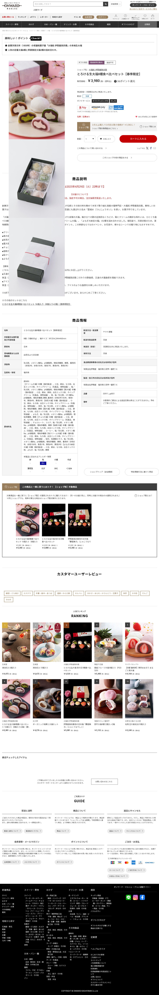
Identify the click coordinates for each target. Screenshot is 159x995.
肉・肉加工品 (51, 895)
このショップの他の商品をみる (115, 158)
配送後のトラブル (32, 831)
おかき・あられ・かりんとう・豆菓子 (102, 593)
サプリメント (78, 957)
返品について (114, 831)
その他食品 (89, 24)
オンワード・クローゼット (143, 5)
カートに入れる (138, 138)
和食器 (101, 898)
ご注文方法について (135, 870)
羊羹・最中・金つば (44, 593)
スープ (50, 946)
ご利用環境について (98, 963)
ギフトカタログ (128, 24)
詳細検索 (114, 4)
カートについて (114, 870)
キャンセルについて (133, 831)
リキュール (77, 919)
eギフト (33, 17)
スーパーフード (76, 955)
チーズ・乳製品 (52, 960)
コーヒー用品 (100, 906)
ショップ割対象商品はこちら (104, 128)
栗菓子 (28, 921)
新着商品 (6, 890)
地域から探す (57, 17)
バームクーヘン (31, 901)
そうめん (40, 970)
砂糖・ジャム (75, 941)
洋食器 (94, 898)
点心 (49, 974)
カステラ (27, 593)
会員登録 (88, 17)
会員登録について (10, 862)
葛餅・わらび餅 (63, 593)
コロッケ (51, 909)
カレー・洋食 (51, 963)
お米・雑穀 (28, 959)
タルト (41, 919)
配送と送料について (11, 831)
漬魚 (54, 917)
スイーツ (27, 895)
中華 (48, 971)
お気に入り (145, 16)
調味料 (71, 933)
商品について (61, 831)
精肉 (49, 898)
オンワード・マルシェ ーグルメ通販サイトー (132, 887)
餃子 (54, 974)
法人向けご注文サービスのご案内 (143, 9)
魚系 (54, 930)
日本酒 (72, 914)
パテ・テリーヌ (58, 906)
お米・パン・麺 (50, 24)
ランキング (22, 17)
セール (8, 17)
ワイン (78, 914)
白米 (27, 962)
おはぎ (8, 600)
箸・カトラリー (99, 903)
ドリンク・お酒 (70, 24)
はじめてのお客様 (97, 955)
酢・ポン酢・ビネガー (78, 939)
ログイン (102, 17)
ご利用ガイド (125, 17)
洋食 (56, 966)
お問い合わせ (96, 977)
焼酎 (84, 914)
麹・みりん (80, 946)
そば (33, 970)
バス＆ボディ (96, 911)
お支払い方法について (117, 876)
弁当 (54, 979)
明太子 (59, 917)
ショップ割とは (149, 127)
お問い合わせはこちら (103, 782)
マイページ (116, 17)
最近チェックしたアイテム (135, 17)
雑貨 (109, 24)
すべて (4, 895)
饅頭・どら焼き (12, 593)
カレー (50, 966)
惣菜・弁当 (50, 977)
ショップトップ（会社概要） (102, 472)
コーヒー (76, 901)
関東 (3, 929)
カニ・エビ (60, 919)
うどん (28, 970)
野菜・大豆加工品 (53, 949)
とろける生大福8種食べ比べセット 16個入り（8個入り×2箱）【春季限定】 (36, 304)
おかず (31, 24)
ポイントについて (63, 862)
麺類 (26, 967)
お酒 (70, 911)
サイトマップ (96, 960)
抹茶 (125, 593)
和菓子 (26, 924)
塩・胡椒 (73, 936)
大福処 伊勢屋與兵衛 (98, 70)
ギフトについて (97, 980)
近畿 (3, 935)
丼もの (58, 909)
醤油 (84, 936)
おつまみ (49, 935)
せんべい (78, 593)
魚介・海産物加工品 (54, 914)
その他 (134, 593)
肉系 (49, 930)
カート (153, 16)
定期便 (147, 24)
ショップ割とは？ (145, 496)
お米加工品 (34, 965)
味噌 (79, 936)
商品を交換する (97, 928)
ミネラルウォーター (77, 898)
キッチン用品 (96, 895)
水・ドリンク (74, 895)
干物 (49, 917)
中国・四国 (6, 938)
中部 (3, 932)
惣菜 (49, 979)
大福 (27, 940)
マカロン (35, 903)
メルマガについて (30, 862)
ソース (85, 944)
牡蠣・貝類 (55, 922)
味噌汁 (56, 946)
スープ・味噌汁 (52, 943)
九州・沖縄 (6, 941)
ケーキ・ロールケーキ (34, 898)
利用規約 (94, 969)
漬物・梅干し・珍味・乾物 (56, 957)
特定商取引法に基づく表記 (142, 472)
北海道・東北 (7, 927)
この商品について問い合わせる (90, 148)
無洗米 (32, 962)
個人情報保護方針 (97, 966)
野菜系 (59, 930)
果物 (26, 945)
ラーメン (29, 973)
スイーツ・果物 (11, 24)
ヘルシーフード (74, 952)
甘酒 (78, 909)
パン (26, 978)
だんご (145, 593)
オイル (72, 946)
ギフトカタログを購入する (101, 926)
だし (79, 944)
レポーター (44, 17)
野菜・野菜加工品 (54, 952)
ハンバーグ (57, 898)
